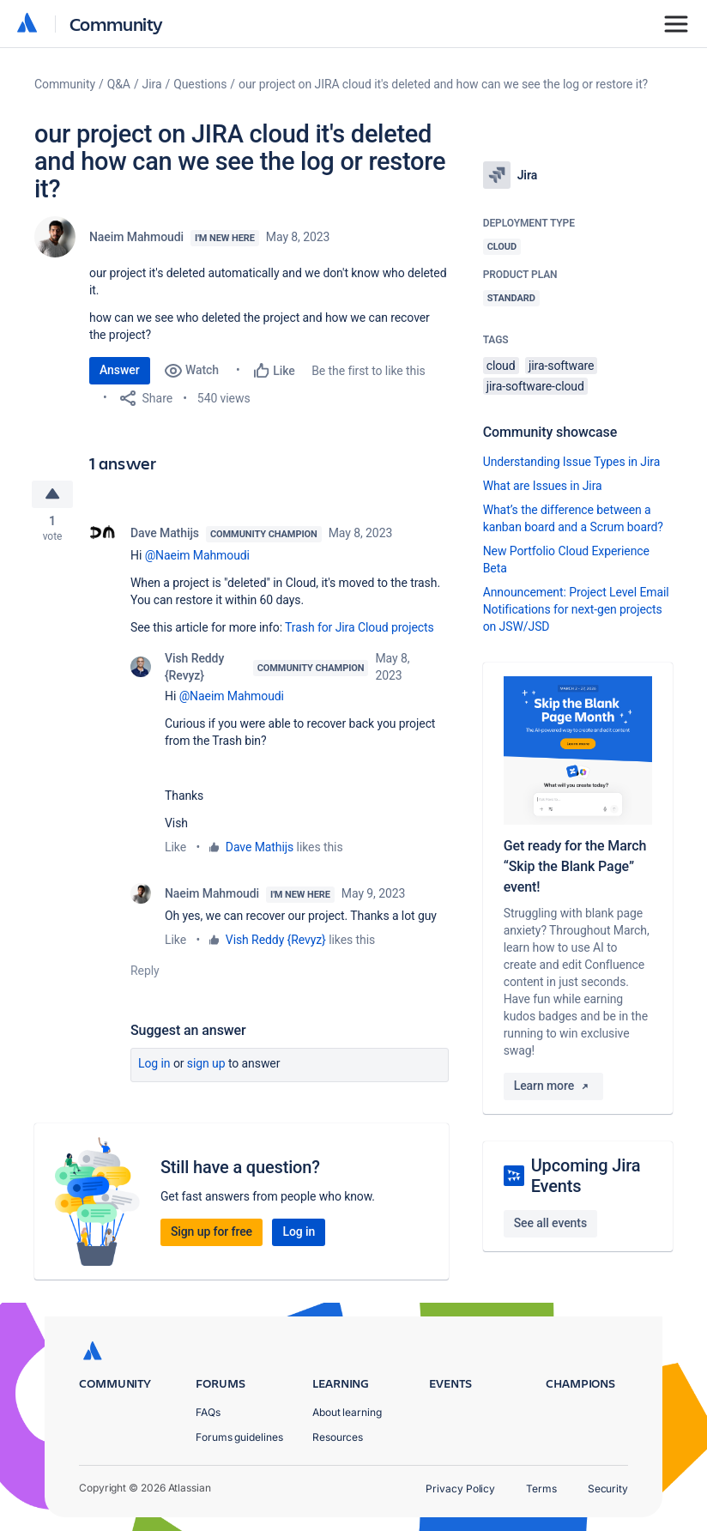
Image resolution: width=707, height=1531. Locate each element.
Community (116, 23)
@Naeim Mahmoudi (197, 558)
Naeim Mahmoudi (136, 237)
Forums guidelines (239, 1437)
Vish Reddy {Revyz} (194, 669)
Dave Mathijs (164, 535)
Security (608, 1488)
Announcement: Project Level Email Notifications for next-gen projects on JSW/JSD (576, 609)
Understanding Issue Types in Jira (572, 462)
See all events (550, 1223)
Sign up (206, 1066)
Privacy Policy (460, 1488)
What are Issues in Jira (542, 486)
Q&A (118, 84)
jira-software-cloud (535, 386)
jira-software (561, 365)
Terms (541, 1488)
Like (175, 849)
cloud (501, 365)
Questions (200, 84)
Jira (152, 84)
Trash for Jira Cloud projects (359, 630)
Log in (154, 1066)
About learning (347, 1412)
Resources (337, 1437)
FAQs (208, 1412)
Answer (120, 370)
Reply (145, 973)
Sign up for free (211, 1234)
